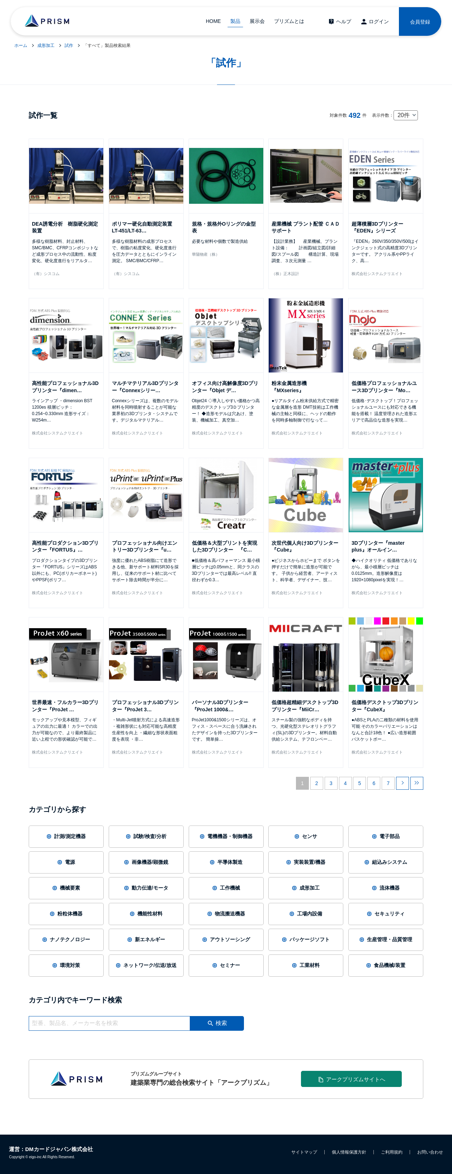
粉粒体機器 (66, 913)
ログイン (379, 21)
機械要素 (66, 888)
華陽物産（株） (206, 254)
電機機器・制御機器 (226, 836)
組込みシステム (385, 862)
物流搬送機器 (226, 913)
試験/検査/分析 (146, 836)
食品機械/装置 (385, 965)
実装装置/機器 (305, 862)
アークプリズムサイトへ (355, 1079)
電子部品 (386, 836)
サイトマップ (304, 1152)
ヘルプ (343, 21)
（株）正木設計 (285, 273)
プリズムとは (289, 21)
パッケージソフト (306, 939)
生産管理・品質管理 (385, 939)
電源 (66, 862)
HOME (213, 21)
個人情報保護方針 (349, 1152)
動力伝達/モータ (146, 888)
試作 (69, 45)
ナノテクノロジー (66, 939)
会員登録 (420, 22)
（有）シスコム (46, 273)
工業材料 (306, 965)
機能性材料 (146, 913)
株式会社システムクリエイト (377, 273)
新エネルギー (146, 939)
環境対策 (66, 965)
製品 (235, 21)
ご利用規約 (391, 1152)
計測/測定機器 (66, 836)
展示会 (257, 21)
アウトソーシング (226, 939)
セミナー (226, 965)
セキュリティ (386, 913)
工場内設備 (305, 913)
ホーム (20, 45)
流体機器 (386, 888)
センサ (306, 836)
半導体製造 (226, 862)
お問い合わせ (430, 1152)
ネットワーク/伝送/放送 (146, 965)
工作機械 (226, 888)
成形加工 (46, 45)
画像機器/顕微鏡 (146, 862)
